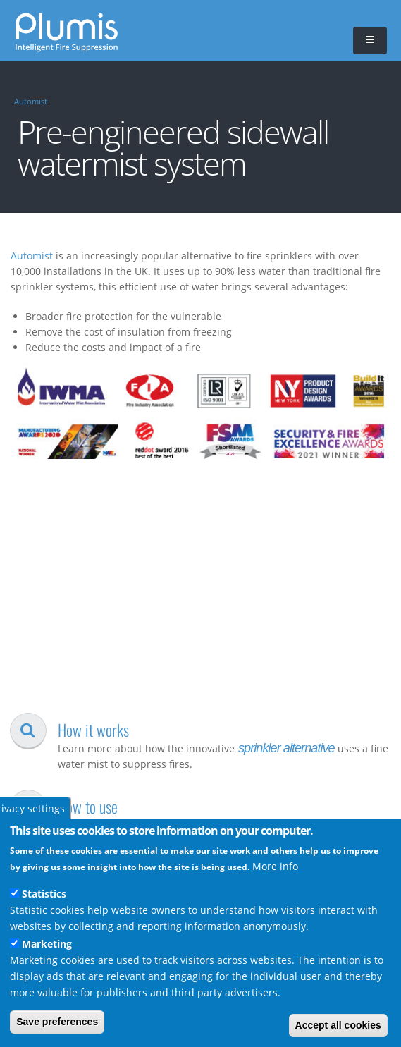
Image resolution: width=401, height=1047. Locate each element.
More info (275, 866)
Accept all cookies (338, 1025)
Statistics (44, 893)
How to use (88, 806)
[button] (370, 40)
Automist (30, 101)
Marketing (47, 943)
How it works (93, 729)
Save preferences (57, 1021)
